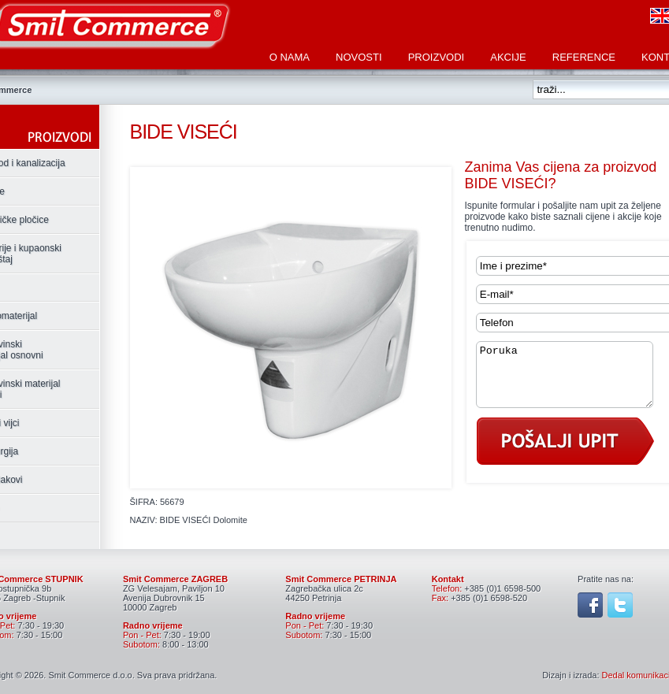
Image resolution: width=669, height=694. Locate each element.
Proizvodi (436, 57)
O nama (289, 57)
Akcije (508, 57)
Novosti (359, 57)
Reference (583, 57)
